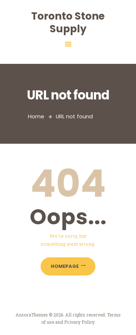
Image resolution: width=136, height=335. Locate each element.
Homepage (65, 266)
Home (36, 116)
